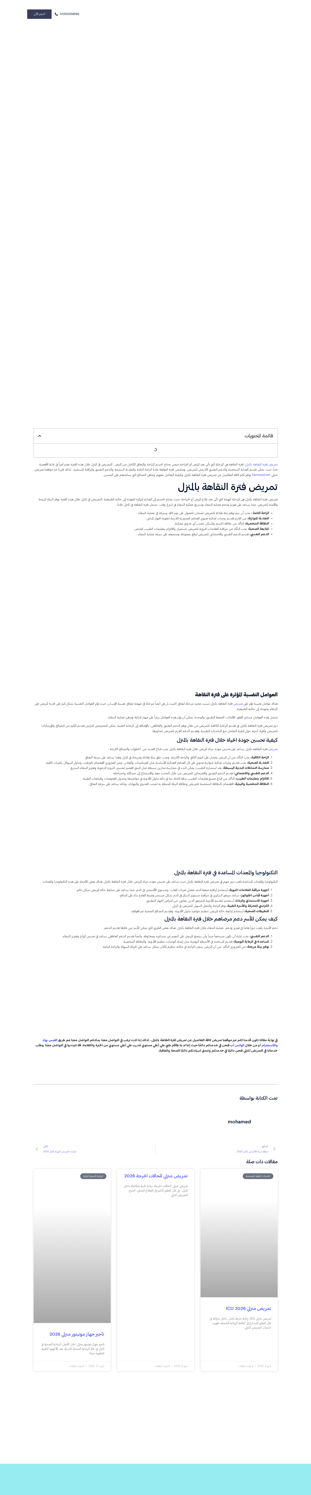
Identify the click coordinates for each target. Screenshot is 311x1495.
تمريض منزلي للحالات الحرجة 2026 (156, 1183)
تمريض (237, 706)
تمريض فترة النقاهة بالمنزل (261, 465)
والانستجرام (269, 1052)
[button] (39, 436)
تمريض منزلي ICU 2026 (248, 1315)
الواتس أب (235, 1052)
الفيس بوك (43, 1046)
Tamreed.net (250, 476)
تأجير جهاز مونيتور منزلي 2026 (76, 1341)
